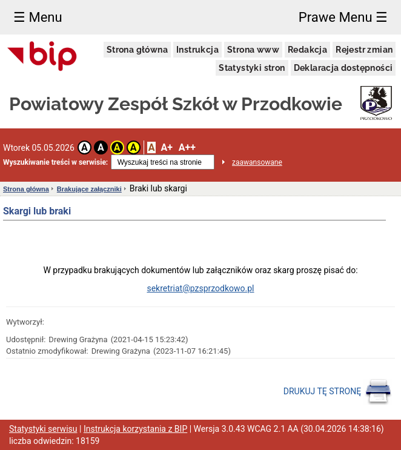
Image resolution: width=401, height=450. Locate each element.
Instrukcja (197, 50)
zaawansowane (257, 162)
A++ (187, 147)
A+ (166, 147)
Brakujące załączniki (89, 189)
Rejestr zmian (364, 50)
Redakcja (307, 50)
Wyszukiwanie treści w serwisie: (55, 162)
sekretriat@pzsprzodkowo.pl (200, 288)
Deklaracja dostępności (343, 68)
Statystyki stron (252, 68)
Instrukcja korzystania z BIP (135, 429)
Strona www (253, 50)
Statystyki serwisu (43, 429)
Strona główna (137, 50)
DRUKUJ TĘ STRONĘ (337, 392)
